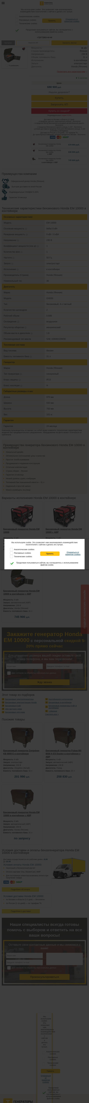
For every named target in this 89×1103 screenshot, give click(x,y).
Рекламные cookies (22, 553)
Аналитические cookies (24, 549)
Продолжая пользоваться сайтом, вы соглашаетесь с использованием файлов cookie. (47, 564)
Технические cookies (23, 556)
